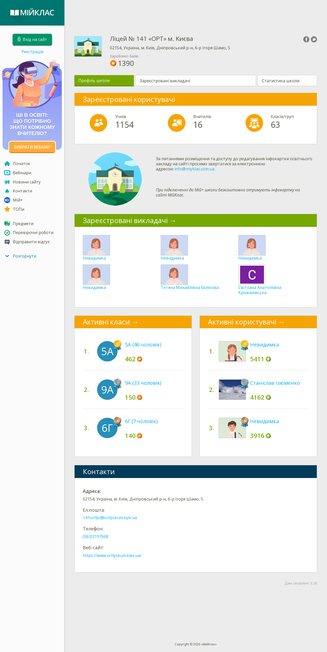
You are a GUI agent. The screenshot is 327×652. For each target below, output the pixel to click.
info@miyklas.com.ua (194, 169)
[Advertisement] (196, 13)
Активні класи (106, 322)
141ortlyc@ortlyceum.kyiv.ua (110, 517)
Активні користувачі (242, 322)
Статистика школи (280, 81)
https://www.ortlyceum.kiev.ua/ (112, 555)
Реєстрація (32, 51)
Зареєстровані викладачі (165, 81)
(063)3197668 (95, 536)
